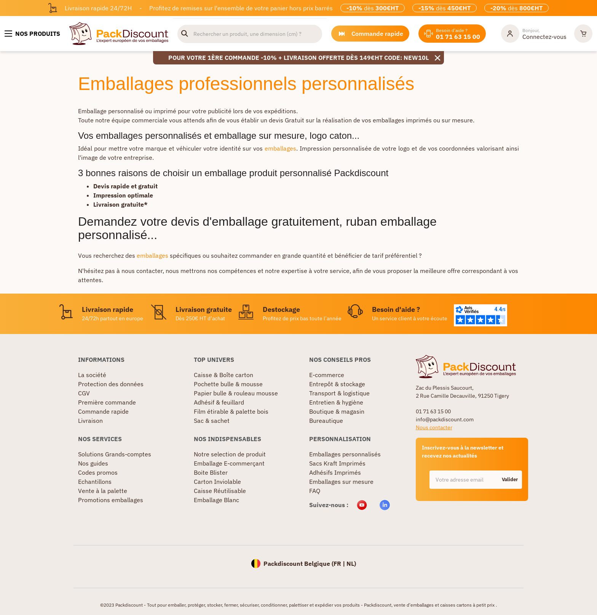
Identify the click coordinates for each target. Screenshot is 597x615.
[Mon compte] (534, 33)
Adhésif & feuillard (219, 402)
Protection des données (111, 384)
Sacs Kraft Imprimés (337, 463)
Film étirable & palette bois (231, 411)
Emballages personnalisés (345, 454)
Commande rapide (103, 411)
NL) (351, 563)
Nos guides (93, 463)
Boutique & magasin (336, 411)
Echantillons (95, 481)
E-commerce (326, 375)
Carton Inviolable (217, 481)
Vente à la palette (102, 491)
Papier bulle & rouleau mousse (236, 393)
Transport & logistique (339, 393)
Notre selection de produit (230, 454)
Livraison (90, 420)
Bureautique (326, 420)
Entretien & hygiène (336, 402)
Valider (510, 479)
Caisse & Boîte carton (223, 375)
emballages (280, 148)
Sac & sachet (212, 420)
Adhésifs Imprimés (335, 472)
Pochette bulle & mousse (228, 384)
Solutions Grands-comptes (114, 454)
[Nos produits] (32, 33)
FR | (340, 563)
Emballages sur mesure (341, 481)
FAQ (314, 491)
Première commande (107, 402)
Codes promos (98, 472)
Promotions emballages (110, 500)
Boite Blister (211, 472)
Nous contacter (434, 427)
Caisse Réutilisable (220, 491)
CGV (84, 393)
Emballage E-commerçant (229, 463)
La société (92, 375)
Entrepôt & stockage (337, 384)
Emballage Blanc (216, 500)
